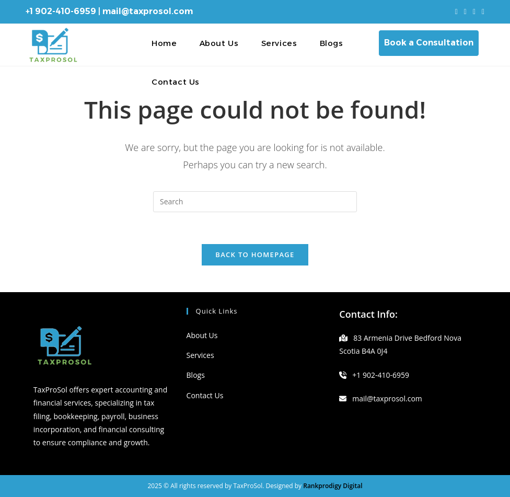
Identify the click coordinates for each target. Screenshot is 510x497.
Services (200, 355)
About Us (202, 335)
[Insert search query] (255, 201)
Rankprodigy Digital (332, 485)
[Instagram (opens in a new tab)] (474, 11)
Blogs (196, 375)
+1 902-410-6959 (61, 11)
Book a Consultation (428, 43)
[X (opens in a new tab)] (456, 11)
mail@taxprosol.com (147, 11)
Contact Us (205, 395)
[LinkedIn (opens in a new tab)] (481, 11)
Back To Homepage (254, 254)
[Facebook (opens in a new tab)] (465, 11)
